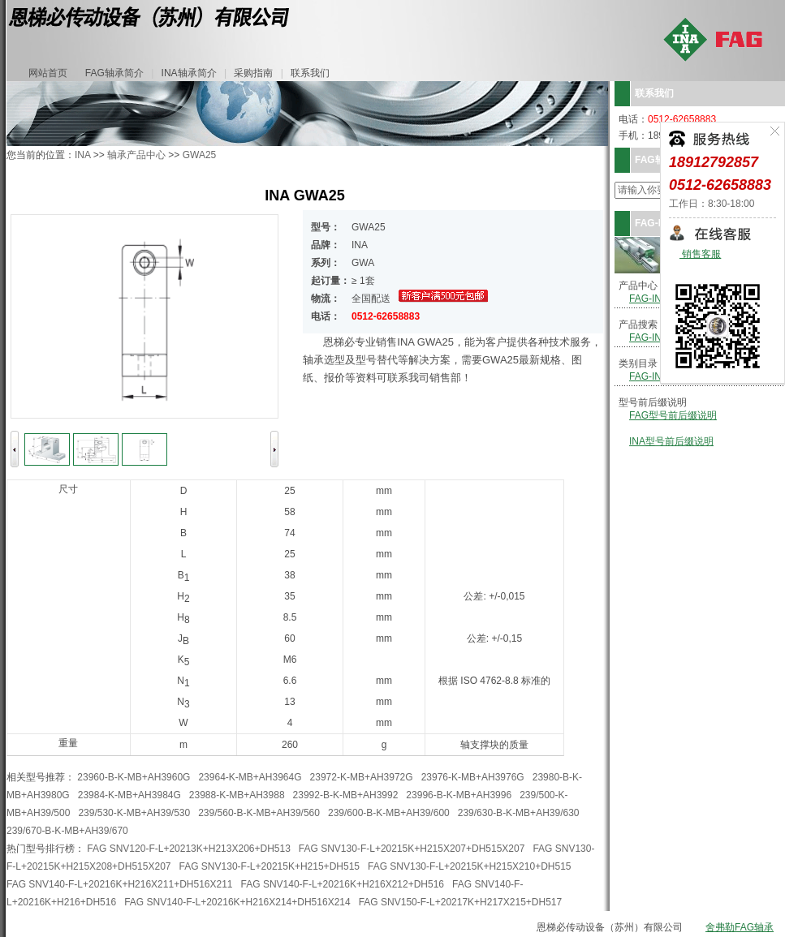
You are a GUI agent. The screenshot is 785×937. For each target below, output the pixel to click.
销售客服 (700, 254)
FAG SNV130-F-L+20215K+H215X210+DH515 (469, 866)
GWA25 (200, 155)
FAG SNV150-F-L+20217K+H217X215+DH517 (461, 902)
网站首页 (47, 73)
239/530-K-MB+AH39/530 (134, 813)
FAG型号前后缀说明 (673, 415)
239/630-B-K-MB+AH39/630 (519, 813)
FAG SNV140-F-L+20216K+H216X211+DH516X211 (119, 884)
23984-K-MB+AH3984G (129, 795)
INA (82, 155)
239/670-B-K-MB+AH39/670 (67, 830)
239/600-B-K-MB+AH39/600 (389, 813)
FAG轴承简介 (114, 73)
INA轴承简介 (189, 73)
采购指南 (253, 73)
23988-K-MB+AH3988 (237, 795)
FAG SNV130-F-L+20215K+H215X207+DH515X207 (412, 848)
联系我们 (310, 73)
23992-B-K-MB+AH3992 (346, 795)
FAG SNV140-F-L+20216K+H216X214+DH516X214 (237, 902)
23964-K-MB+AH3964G (249, 777)
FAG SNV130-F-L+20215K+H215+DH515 (269, 866)
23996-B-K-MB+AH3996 (458, 795)
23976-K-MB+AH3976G (472, 777)
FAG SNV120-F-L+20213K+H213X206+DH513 (189, 848)
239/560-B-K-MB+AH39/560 (259, 813)
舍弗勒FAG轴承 (739, 927)
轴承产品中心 (136, 155)
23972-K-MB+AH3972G (361, 777)
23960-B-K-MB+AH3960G (133, 777)
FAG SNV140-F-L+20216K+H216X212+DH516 (343, 884)
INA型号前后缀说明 (671, 441)
